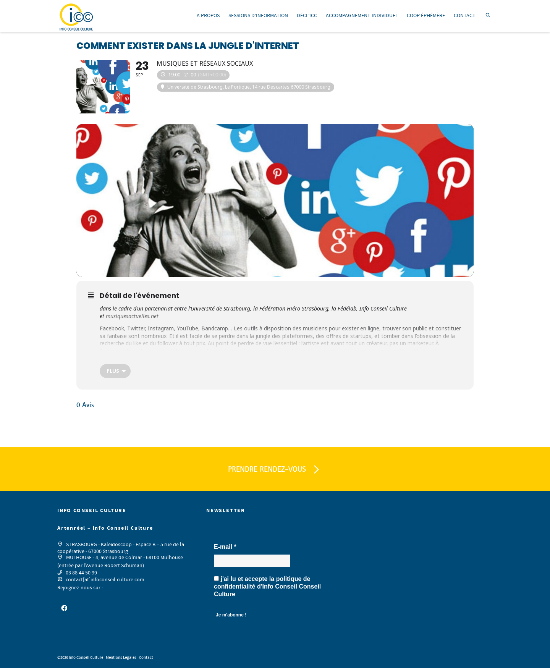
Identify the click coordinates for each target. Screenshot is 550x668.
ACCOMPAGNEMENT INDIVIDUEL (362, 15)
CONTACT (465, 15)
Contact (146, 657)
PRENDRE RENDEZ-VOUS (275, 469)
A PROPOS (208, 15)
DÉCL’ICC (307, 15)
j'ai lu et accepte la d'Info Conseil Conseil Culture (267, 586)
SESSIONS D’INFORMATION (258, 15)
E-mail (225, 546)
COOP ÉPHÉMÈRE (426, 15)
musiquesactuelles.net (132, 316)
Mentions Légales (121, 657)
